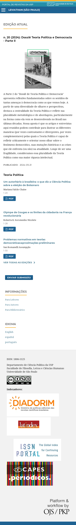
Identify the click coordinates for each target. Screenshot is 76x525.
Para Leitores (12, 299)
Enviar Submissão (19, 277)
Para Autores (12, 304)
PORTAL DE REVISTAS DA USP (17, 4)
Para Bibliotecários (15, 309)
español (9, 337)
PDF (11, 198)
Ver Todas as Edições (17, 262)
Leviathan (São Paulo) (24, 9)
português (11, 342)
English (9, 332)
